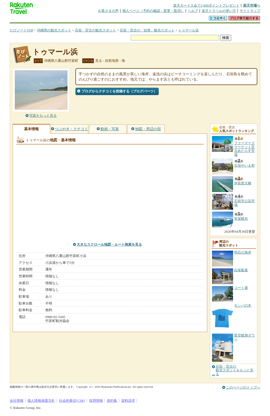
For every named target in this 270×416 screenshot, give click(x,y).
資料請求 (128, 401)
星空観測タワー (244, 337)
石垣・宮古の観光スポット (95, 30)
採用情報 (96, 401)
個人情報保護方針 (41, 401)
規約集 (112, 401)
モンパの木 (242, 305)
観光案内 (136, 20)
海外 (49, 20)
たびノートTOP (21, 30)
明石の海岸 (242, 252)
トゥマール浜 (188, 30)
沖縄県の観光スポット (54, 30)
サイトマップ (250, 11)
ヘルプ (193, 11)
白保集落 (241, 270)
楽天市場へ (251, 5)
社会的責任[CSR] (72, 401)
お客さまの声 (108, 11)
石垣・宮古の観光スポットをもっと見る (234, 370)
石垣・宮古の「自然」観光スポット (147, 30)
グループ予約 (114, 20)
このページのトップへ (243, 387)
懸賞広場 (71, 20)
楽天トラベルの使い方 (219, 11)
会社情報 (16, 401)
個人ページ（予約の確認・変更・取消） (153, 11)
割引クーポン (93, 20)
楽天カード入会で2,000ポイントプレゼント (206, 5)
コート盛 (241, 288)
